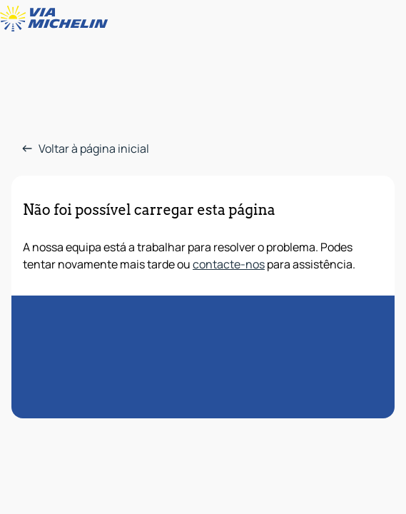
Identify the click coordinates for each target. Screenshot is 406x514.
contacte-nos (229, 264)
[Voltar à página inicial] (57, 18)
